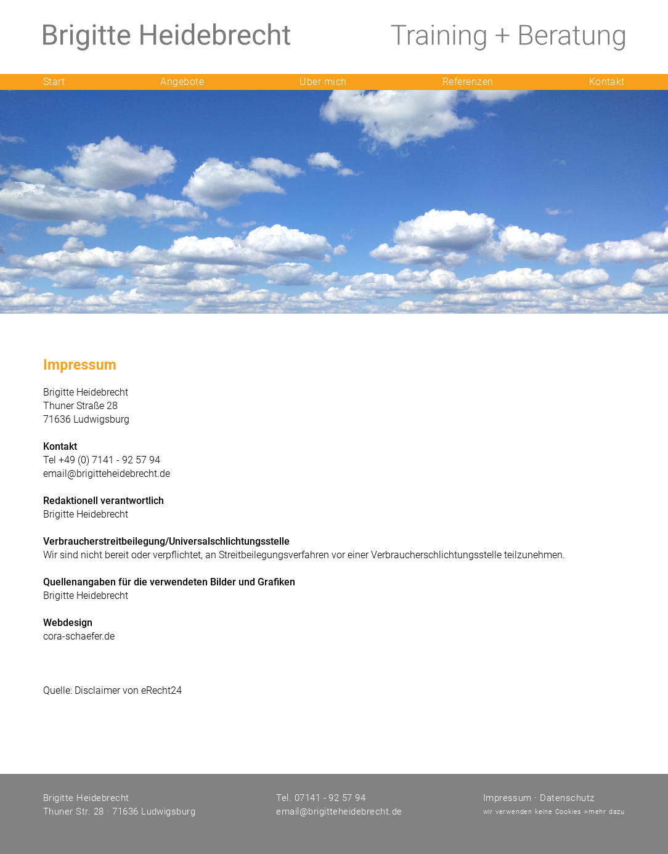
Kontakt (607, 81)
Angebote (182, 81)
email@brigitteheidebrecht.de (106, 473)
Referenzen (468, 81)
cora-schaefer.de (79, 636)
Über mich (322, 81)
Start (54, 81)
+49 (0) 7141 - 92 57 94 (109, 460)
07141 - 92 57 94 (328, 797)
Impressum (507, 797)
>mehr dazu (604, 812)
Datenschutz (567, 797)
